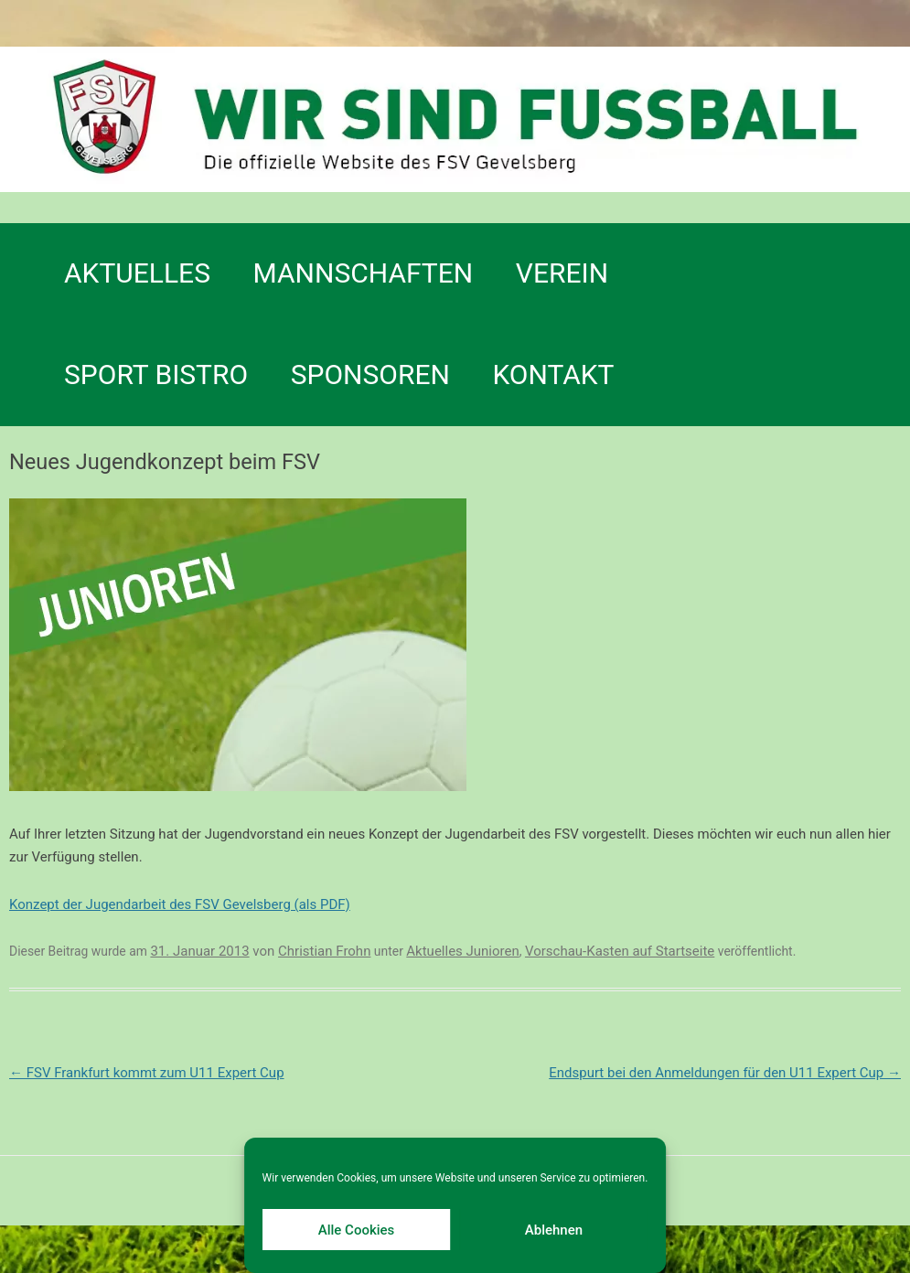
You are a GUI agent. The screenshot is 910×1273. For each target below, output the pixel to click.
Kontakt (553, 374)
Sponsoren (370, 374)
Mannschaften (363, 273)
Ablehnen (554, 1230)
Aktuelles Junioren (462, 951)
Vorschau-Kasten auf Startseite (619, 951)
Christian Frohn (324, 951)
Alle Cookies (356, 1230)
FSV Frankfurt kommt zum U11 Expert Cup (146, 1072)
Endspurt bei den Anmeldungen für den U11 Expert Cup (725, 1072)
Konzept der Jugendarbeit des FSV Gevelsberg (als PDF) (179, 904)
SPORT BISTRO (156, 374)
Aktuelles (137, 273)
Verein (562, 273)
